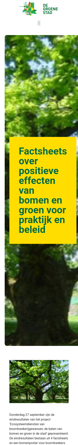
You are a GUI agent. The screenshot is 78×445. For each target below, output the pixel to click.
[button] (39, 23)
